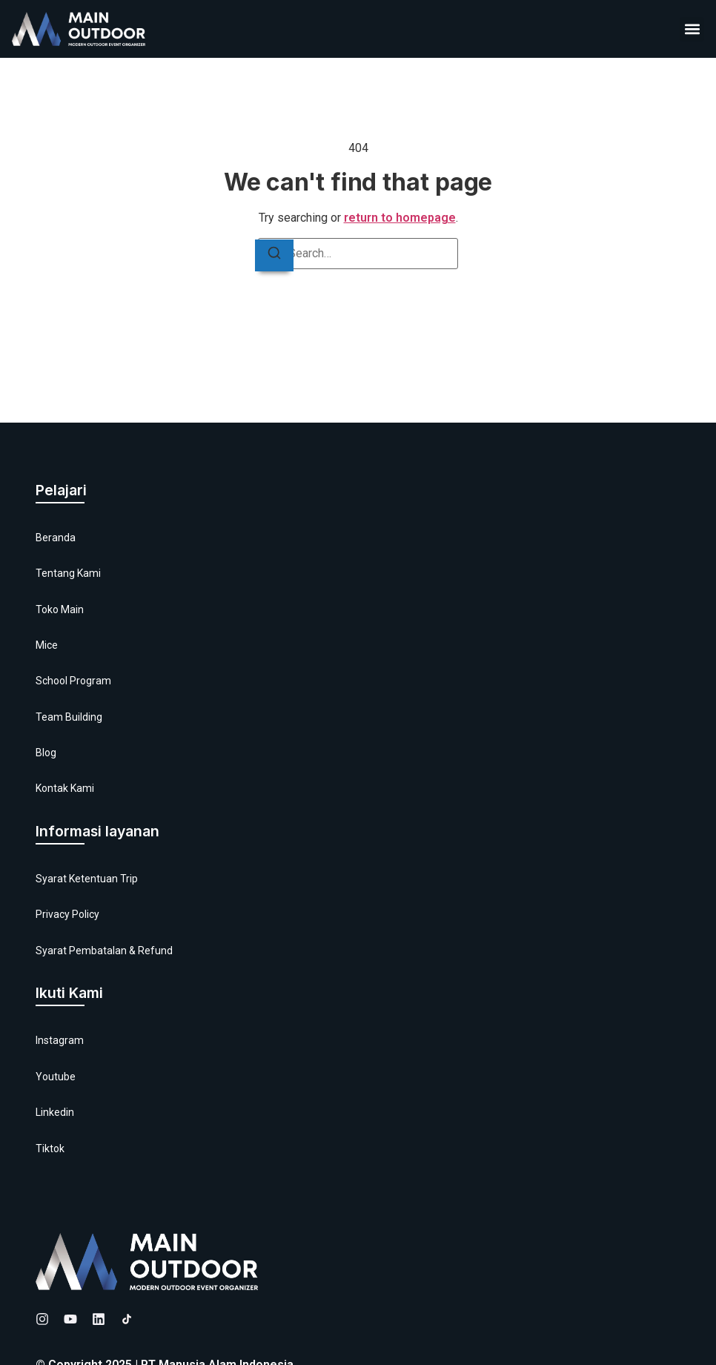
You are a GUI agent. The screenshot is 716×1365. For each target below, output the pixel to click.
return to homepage (400, 218)
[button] (692, 29)
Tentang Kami (68, 573)
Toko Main (60, 609)
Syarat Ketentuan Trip (87, 879)
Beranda (56, 537)
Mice (47, 645)
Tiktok (50, 1148)
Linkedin (55, 1112)
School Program (73, 681)
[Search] (274, 255)
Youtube (56, 1077)
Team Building (69, 717)
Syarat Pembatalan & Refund (104, 950)
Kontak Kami (65, 788)
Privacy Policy (67, 914)
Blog (46, 752)
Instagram (60, 1040)
